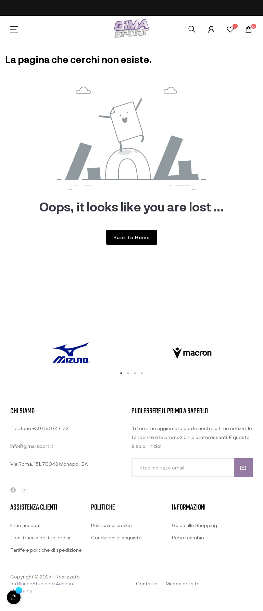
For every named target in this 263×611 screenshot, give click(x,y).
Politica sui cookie (111, 525)
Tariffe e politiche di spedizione (46, 550)
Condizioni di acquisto (116, 537)
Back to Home (131, 237)
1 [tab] (121, 373)
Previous (5, 353)
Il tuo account (25, 525)
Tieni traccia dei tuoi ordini (40, 537)
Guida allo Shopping (194, 525)
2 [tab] (128, 373)
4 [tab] (141, 373)
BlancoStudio (32, 583)
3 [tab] (135, 373)
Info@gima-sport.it (31, 446)
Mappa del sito (183, 583)
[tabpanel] (71, 353)
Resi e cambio (188, 537)
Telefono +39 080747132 (39, 428)
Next (257, 353)
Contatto (147, 583)
